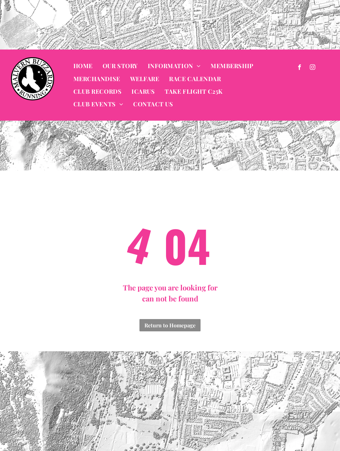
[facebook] (300, 68)
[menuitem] (83, 66)
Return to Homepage (170, 325)
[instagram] (312, 68)
